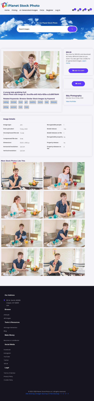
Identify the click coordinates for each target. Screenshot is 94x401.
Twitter (6, 360)
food (20, 102)
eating (6, 102)
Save (78, 83)
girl (26, 102)
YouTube (7, 357)
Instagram (7, 353)
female (13, 102)
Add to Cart (78, 70)
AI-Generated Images (28, 10)
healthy (32, 102)
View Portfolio (71, 101)
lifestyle (54, 102)
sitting (6, 107)
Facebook (7, 350)
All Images (7, 318)
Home (7, 10)
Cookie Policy (8, 380)
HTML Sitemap (54, 394)
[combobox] (47, 29)
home (40, 102)
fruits (26, 107)
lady (46, 102)
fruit (20, 107)
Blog (5, 331)
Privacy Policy (8, 376)
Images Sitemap (42, 394)
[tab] (47, 396)
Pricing (14, 10)
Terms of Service (9, 373)
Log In (57, 10)
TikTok (6, 364)
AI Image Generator (10, 327)
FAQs (42, 10)
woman (13, 107)
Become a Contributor (11, 340)
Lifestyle (6, 315)
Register (49, 10)
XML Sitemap (30, 394)
